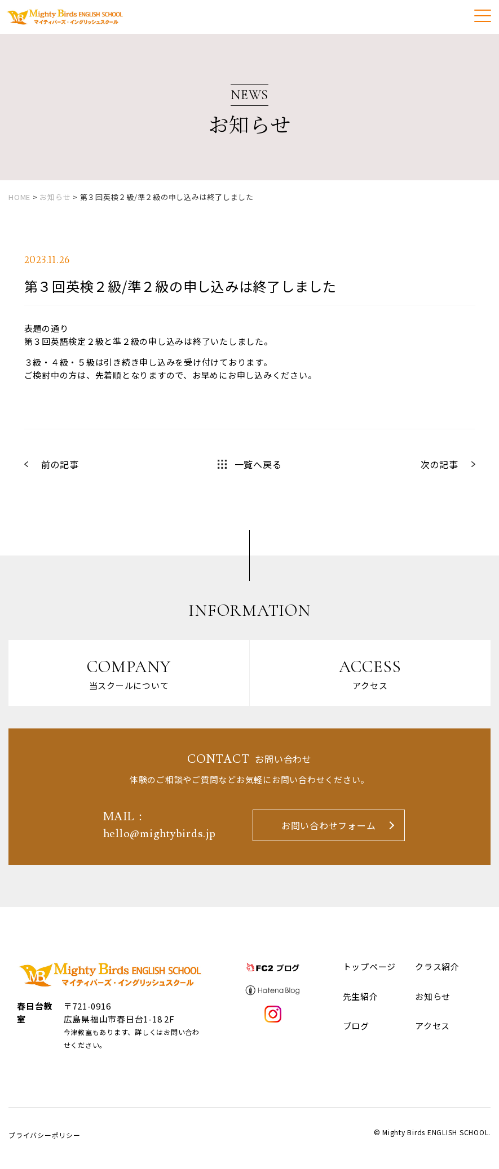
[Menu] (482, 15)
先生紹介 (360, 997)
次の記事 (439, 464)
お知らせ (433, 997)
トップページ (369, 967)
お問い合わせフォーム (328, 826)
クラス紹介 (437, 967)
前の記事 (60, 464)
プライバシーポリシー (44, 1135)
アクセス (432, 1026)
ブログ (356, 1026)
